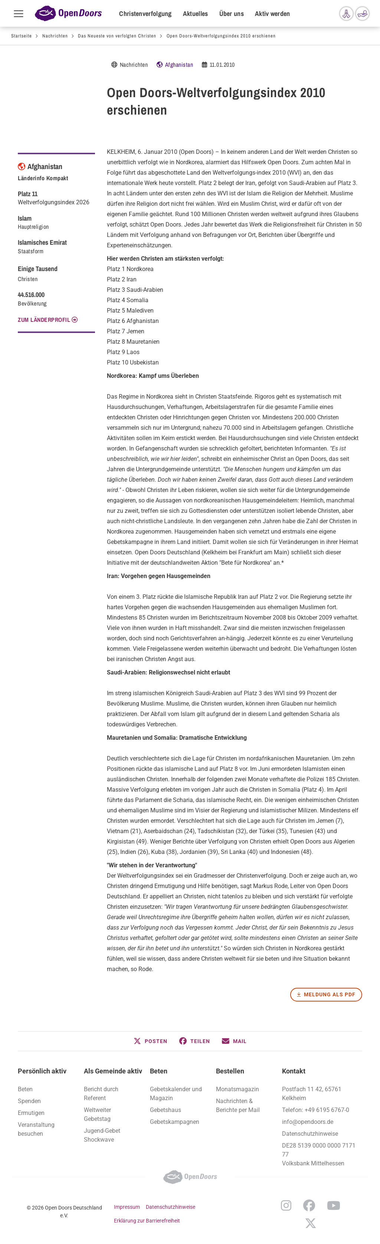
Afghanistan (179, 64)
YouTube (333, 1205)
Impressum (127, 1207)
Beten (158, 1071)
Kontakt (293, 1071)
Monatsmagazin (237, 1089)
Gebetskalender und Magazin (176, 1094)
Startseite (21, 36)
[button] (150, 1041)
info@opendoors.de (307, 1121)
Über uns (231, 13)
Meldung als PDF (330, 994)
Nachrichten (55, 36)
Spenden (29, 1101)
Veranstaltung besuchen (36, 1129)
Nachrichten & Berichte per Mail (238, 1105)
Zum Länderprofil (44, 320)
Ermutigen (31, 1112)
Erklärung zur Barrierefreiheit (147, 1221)
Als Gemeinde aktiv (113, 1071)
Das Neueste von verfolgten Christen (117, 36)
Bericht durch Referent (101, 1094)
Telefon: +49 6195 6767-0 (315, 1109)
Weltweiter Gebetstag (97, 1114)
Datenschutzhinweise (310, 1133)
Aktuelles (195, 13)
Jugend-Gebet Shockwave (102, 1135)
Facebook (309, 1205)
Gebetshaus (165, 1109)
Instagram (286, 1205)
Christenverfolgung (145, 13)
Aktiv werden (272, 13)
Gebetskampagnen (174, 1121)
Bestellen (230, 1071)
